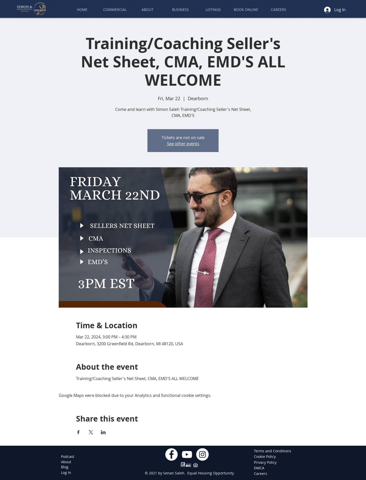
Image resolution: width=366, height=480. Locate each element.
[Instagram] (202, 454)
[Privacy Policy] (265, 462)
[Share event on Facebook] (78, 432)
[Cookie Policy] (265, 456)
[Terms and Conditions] (272, 451)
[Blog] (64, 467)
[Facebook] (171, 454)
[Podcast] (67, 456)
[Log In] (66, 472)
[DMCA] (261, 468)
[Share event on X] (90, 432)
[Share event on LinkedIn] (103, 432)
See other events (183, 143)
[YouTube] (187, 454)
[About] (66, 462)
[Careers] (261, 473)
